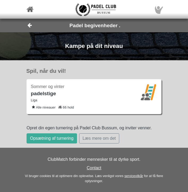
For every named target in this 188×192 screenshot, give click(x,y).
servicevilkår (133, 176)
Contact (94, 168)
